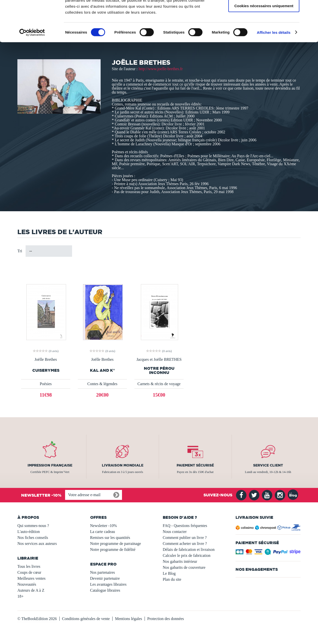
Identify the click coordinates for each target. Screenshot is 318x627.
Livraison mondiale (122, 465)
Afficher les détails (273, 68)
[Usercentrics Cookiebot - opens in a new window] (32, 68)
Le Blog (169, 573)
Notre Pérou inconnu (159, 370)
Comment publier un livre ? (185, 537)
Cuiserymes (45, 370)
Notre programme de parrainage (115, 543)
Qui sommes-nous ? (33, 525)
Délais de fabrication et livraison (189, 549)
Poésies (46, 384)
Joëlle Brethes (46, 360)
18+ (20, 596)
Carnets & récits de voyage (158, 384)
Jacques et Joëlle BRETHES (159, 360)
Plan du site (172, 579)
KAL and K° (102, 370)
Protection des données (165, 619)
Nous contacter (175, 531)
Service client (268, 465)
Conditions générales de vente (86, 619)
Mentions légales (128, 619)
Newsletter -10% (103, 525)
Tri (19, 251)
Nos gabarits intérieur (180, 561)
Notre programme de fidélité (113, 549)
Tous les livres (28, 566)
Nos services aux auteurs (37, 543)
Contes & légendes (102, 384)
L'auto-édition (28, 531)
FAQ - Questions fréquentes (185, 525)
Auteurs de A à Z (30, 590)
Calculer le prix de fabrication (186, 555)
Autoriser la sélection (264, 27)
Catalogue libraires (105, 590)
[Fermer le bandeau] (310, 7)
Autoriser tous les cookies (263, 12)
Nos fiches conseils (32, 537)
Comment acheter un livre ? (185, 543)
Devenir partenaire (105, 578)
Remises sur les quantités (110, 537)
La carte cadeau (102, 531)
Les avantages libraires (108, 584)
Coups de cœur (29, 572)
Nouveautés (26, 584)
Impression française (50, 465)
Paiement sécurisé (195, 465)
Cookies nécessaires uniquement (263, 41)
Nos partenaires (102, 572)
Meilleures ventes (31, 578)
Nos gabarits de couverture (184, 567)
